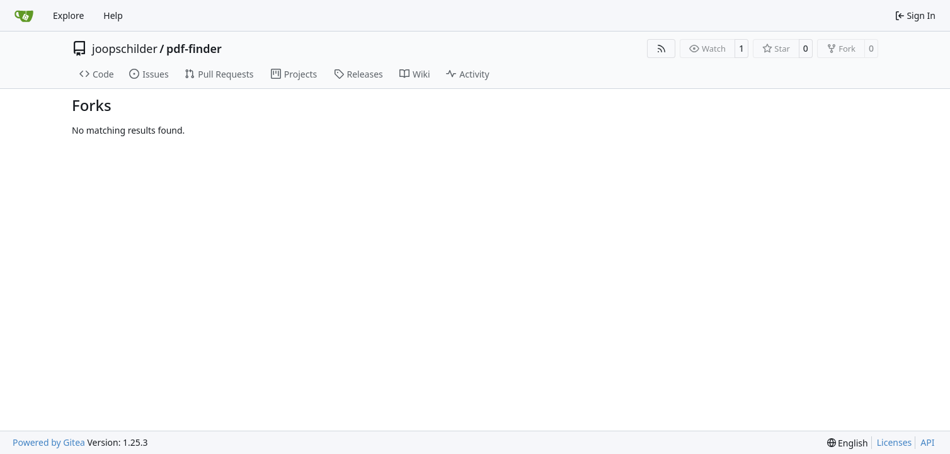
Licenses (894, 442)
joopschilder (124, 48)
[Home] (24, 15)
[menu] (847, 443)
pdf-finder (194, 48)
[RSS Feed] (661, 48)
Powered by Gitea (49, 442)
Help (113, 15)
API (927, 442)
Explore (68, 15)
